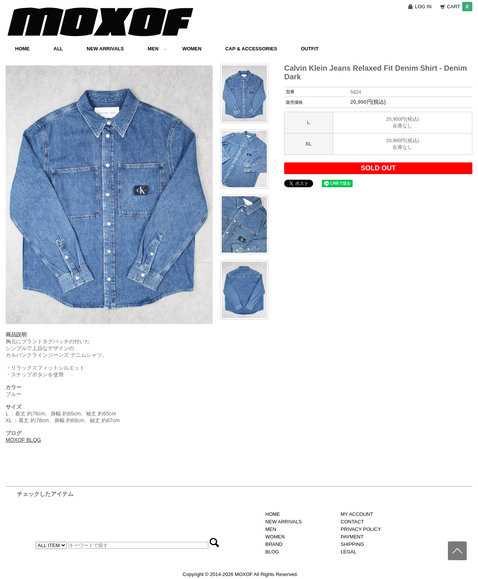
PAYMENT (352, 537)
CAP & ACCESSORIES (251, 49)
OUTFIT (309, 49)
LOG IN (423, 6)
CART (459, 6)
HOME (22, 49)
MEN (157, 49)
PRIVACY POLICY (361, 529)
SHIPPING (352, 544)
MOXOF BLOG (23, 440)
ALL (58, 49)
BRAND (274, 544)
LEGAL (348, 552)
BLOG (272, 552)
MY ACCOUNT (357, 514)
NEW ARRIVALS (105, 49)
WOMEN (191, 49)
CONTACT (352, 521)
